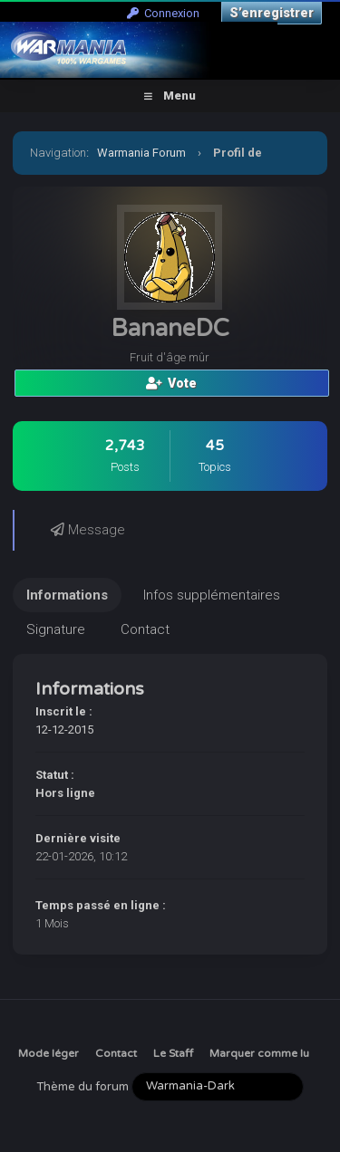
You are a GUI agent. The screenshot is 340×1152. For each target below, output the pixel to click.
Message (88, 530)
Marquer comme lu (259, 1053)
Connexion (163, 13)
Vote (171, 383)
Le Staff (173, 1053)
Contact (116, 1053)
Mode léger (48, 1053)
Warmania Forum (141, 152)
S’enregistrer (271, 12)
